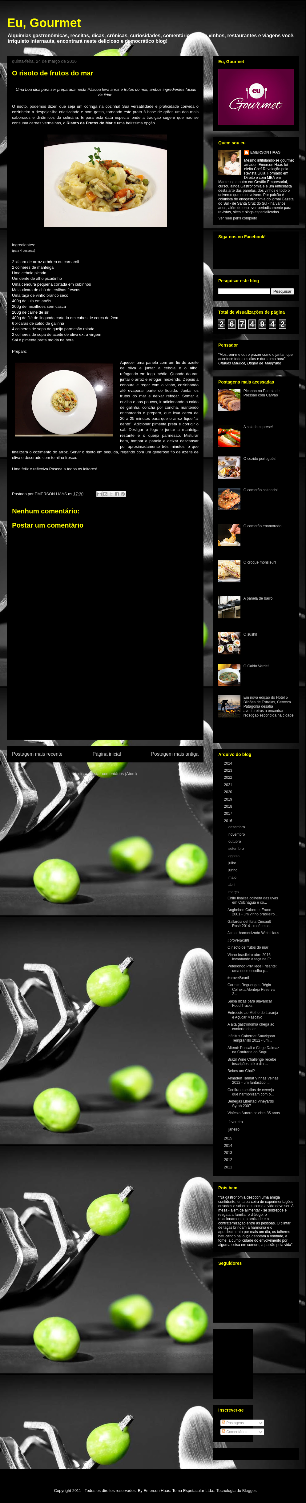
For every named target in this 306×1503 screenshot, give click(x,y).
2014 (228, 1145)
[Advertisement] (105, 704)
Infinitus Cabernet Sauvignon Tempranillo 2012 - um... (251, 1038)
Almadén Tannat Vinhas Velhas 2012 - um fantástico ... (253, 1080)
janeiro (234, 1129)
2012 (228, 1160)
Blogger (249, 1490)
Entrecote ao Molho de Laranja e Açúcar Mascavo (252, 1015)
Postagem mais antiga (175, 754)
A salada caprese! (258, 427)
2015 (228, 1138)
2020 (228, 792)
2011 (228, 1167)
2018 (228, 806)
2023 (228, 770)
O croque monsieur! (260, 562)
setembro (236, 848)
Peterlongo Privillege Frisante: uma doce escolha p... (252, 968)
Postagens (233, 1423)
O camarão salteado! (261, 490)
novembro (237, 834)
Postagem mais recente (37, 754)
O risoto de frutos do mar (247, 947)
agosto (234, 856)
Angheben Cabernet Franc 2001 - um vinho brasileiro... (252, 912)
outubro (235, 841)
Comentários (234, 1432)
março (234, 892)
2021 (228, 785)
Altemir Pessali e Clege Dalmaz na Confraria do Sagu (253, 1050)
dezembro (237, 827)
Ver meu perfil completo (237, 218)
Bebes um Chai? (241, 1071)
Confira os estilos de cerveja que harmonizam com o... (250, 1092)
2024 (228, 763)
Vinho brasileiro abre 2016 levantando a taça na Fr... (250, 957)
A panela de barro (258, 598)
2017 (228, 813)
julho (232, 863)
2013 (228, 1153)
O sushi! (250, 634)
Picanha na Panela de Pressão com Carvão (262, 393)
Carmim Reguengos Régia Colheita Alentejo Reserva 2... (251, 989)
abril (232, 884)
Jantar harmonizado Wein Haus (253, 933)
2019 (228, 799)
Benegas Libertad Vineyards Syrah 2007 (250, 1103)
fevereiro (236, 1122)
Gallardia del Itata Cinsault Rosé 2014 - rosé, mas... (249, 923)
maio (232, 877)
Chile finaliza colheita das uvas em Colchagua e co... (252, 900)
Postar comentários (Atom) (113, 773)
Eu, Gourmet (44, 23)
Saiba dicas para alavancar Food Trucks (249, 1003)
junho (233, 870)
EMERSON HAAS (265, 152)
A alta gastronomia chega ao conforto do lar (250, 1026)
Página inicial (107, 754)
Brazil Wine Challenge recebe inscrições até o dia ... (251, 1061)
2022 (228, 777)
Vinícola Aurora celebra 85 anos (253, 1113)
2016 (228, 821)
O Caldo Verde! (256, 666)
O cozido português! (260, 458)
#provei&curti (238, 940)
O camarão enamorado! (263, 526)
